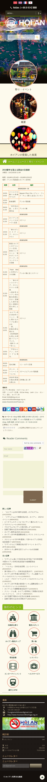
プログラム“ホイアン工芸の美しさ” (17, 527)
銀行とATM (13, 690)
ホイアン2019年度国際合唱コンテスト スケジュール (24, 534)
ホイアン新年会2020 (12, 532)
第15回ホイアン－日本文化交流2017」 (19, 571)
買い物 (34, 641)
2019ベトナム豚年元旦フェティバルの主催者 (21, 549)
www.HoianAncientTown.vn (13, 402)
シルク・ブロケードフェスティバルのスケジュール (23, 579)
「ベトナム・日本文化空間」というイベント (21, 566)
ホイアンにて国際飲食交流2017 (16, 589)
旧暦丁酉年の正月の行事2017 (15, 599)
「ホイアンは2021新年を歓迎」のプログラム (21, 512)
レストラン (34, 657)
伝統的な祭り (13, 625)
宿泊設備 (13, 657)
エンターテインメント (13, 674)
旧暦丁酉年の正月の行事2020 (15, 529)
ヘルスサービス (34, 674)
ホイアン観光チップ (13, 641)
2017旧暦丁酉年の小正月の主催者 (17, 596)
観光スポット (34, 625)
